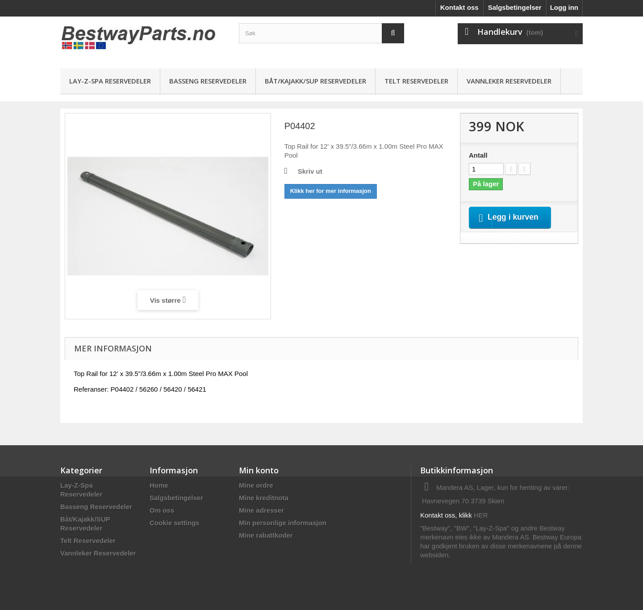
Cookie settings (175, 522)
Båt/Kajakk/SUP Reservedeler (315, 80)
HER (481, 515)
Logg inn (564, 7)
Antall (478, 155)
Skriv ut (310, 171)
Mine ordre (256, 485)
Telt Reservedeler (416, 80)
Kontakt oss (459, 7)
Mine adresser (261, 510)
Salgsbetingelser (515, 7)
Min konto (259, 470)
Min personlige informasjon (282, 522)
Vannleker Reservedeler (509, 80)
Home (159, 485)
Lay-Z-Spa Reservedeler (110, 80)
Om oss (162, 510)
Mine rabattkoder (266, 535)
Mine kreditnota (263, 497)
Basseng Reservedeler (207, 80)
